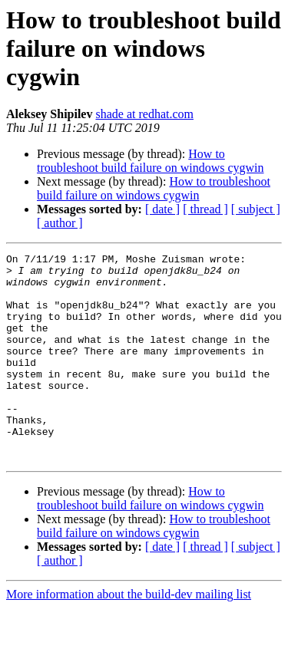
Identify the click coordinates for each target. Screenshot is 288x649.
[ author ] (60, 222)
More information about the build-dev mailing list (128, 635)
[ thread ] (205, 209)
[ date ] (162, 209)
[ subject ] (255, 209)
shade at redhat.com (144, 113)
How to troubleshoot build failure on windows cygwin (150, 160)
